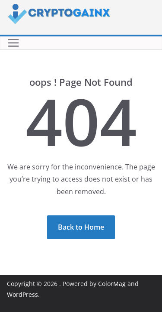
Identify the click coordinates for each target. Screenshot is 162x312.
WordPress (22, 294)
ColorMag (112, 284)
